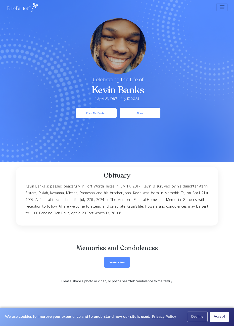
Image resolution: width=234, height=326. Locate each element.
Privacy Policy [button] (164, 316)
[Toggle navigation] (222, 7)
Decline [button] (197, 316)
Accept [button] (219, 316)
